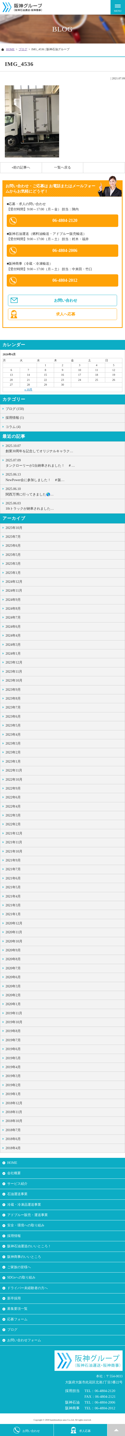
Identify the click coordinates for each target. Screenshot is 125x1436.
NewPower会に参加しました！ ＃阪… (64, 477)
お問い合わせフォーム (24, 1340)
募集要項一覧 (17, 1309)
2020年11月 (14, 932)
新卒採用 (14, 1298)
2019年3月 (13, 1076)
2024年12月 (14, 581)
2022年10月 (14, 779)
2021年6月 (13, 878)
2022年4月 (13, 806)
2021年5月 (13, 887)
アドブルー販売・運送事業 (27, 1215)
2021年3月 (13, 905)
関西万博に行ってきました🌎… (64, 491)
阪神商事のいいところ (24, 1257)
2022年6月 (13, 797)
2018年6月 (13, 1139)
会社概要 (14, 1173)
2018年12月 (14, 1103)
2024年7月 (13, 617)
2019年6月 (13, 1049)
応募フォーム (17, 1319)
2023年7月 (13, 707)
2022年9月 (13, 788)
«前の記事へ (21, 167)
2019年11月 (14, 1013)
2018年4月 (13, 1148)
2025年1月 (13, 573)
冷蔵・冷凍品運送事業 (24, 1204)
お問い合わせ (65, 300)
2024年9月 (13, 600)
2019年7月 (13, 1040)
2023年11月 (14, 671)
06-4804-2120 (64, 220)
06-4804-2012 (64, 280)
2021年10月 (14, 851)
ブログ (23, 49)
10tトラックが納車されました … (64, 505)
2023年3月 (13, 743)
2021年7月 (13, 869)
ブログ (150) (15, 409)
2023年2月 (13, 752)
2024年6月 (13, 626)
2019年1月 (13, 1094)
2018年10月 (14, 1121)
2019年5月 (13, 1058)
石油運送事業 (17, 1194)
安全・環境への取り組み (25, 1225)
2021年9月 (13, 860)
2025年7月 (13, 537)
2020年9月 (13, 950)
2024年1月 (13, 653)
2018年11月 (14, 1112)
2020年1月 (13, 1004)
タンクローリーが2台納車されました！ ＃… (64, 462)
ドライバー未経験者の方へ (27, 1288)
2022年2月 (13, 824)
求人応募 (80, 1430)
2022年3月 (13, 815)
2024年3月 (13, 644)
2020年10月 (14, 941)
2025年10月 (14, 528)
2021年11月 (14, 842)
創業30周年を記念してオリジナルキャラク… (64, 448)
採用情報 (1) (15, 418)
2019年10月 (14, 1022)
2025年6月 (13, 545)
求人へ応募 (65, 314)
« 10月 (28, 389)
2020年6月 (13, 977)
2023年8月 (13, 698)
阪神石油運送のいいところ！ (29, 1246)
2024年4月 (13, 635)
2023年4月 (13, 734)
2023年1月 (13, 761)
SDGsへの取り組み (21, 1277)
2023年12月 (14, 662)
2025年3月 (13, 563)
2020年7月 (13, 968)
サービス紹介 (17, 1183)
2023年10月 (14, 680)
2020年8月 (13, 959)
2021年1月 (13, 914)
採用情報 (14, 1236)
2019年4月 (13, 1067)
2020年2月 (13, 995)
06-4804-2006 (64, 250)
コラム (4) (13, 427)
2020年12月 (14, 923)
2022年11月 (14, 770)
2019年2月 (13, 1085)
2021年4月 (13, 896)
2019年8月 (13, 1031)
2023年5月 (13, 725)
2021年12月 (14, 833)
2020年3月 (13, 986)
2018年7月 (13, 1130)
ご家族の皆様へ (19, 1267)
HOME (10, 49)
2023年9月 (13, 689)
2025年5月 (13, 555)
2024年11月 (14, 590)
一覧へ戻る (62, 167)
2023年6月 (13, 716)
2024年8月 (13, 608)
